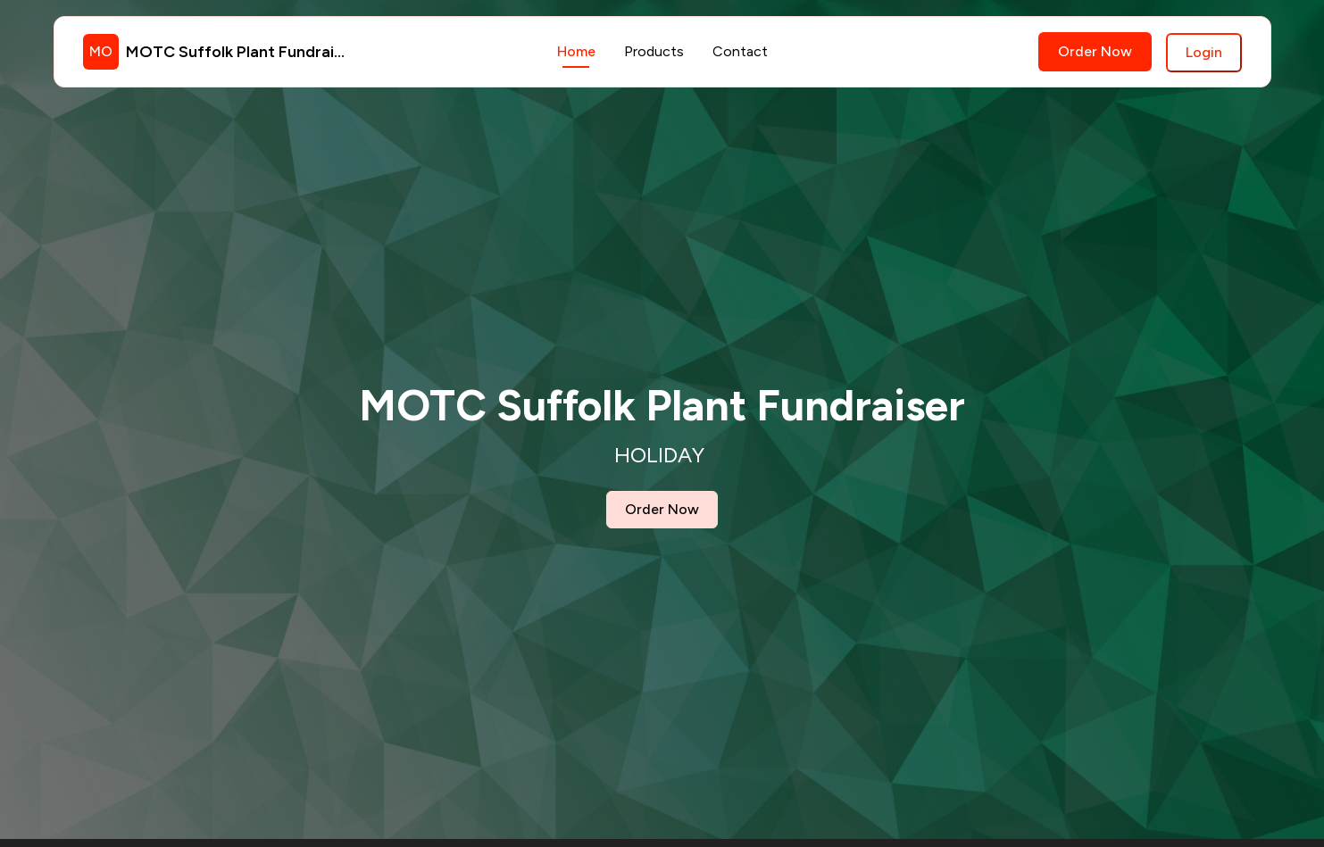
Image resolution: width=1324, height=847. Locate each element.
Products (654, 51)
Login (1204, 52)
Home (576, 51)
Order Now (1095, 51)
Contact (740, 51)
